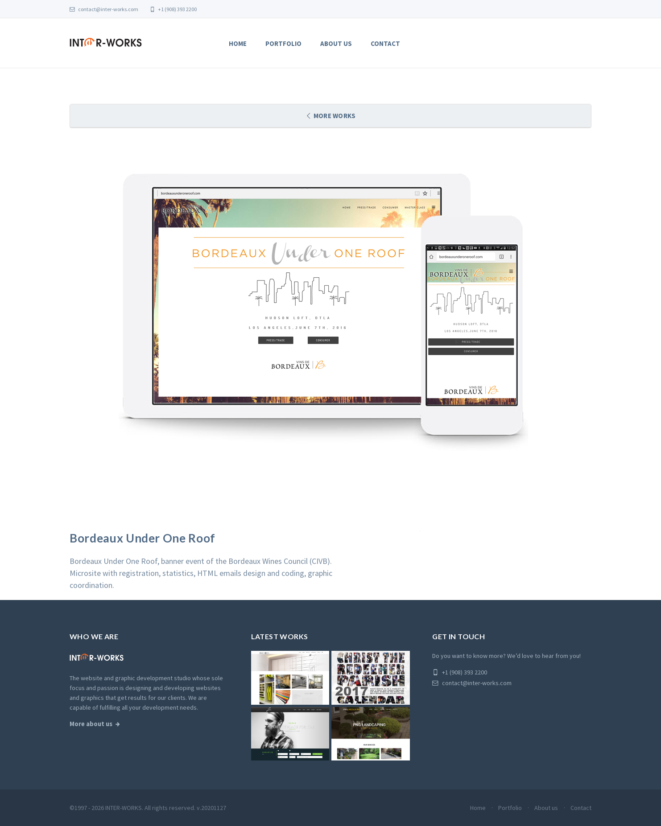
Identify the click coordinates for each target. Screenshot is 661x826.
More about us (91, 724)
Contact (385, 43)
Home (238, 43)
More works (334, 115)
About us (336, 43)
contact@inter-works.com (104, 9)
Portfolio (283, 43)
